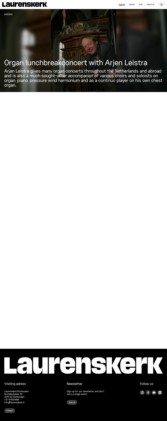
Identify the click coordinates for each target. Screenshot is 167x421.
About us (150, 4)
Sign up (72, 402)
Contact (9, 411)
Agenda (122, 4)
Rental (131, 4)
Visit (141, 4)
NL (162, 5)
